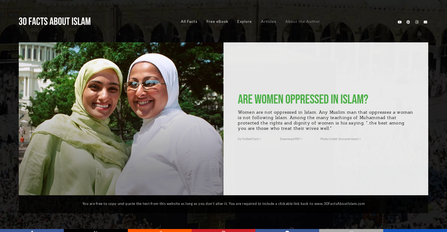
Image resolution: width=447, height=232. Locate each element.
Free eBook (217, 21)
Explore (244, 21)
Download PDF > (291, 139)
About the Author (302, 21)
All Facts (189, 21)
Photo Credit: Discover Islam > (341, 139)
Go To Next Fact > (249, 139)
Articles (268, 21)
